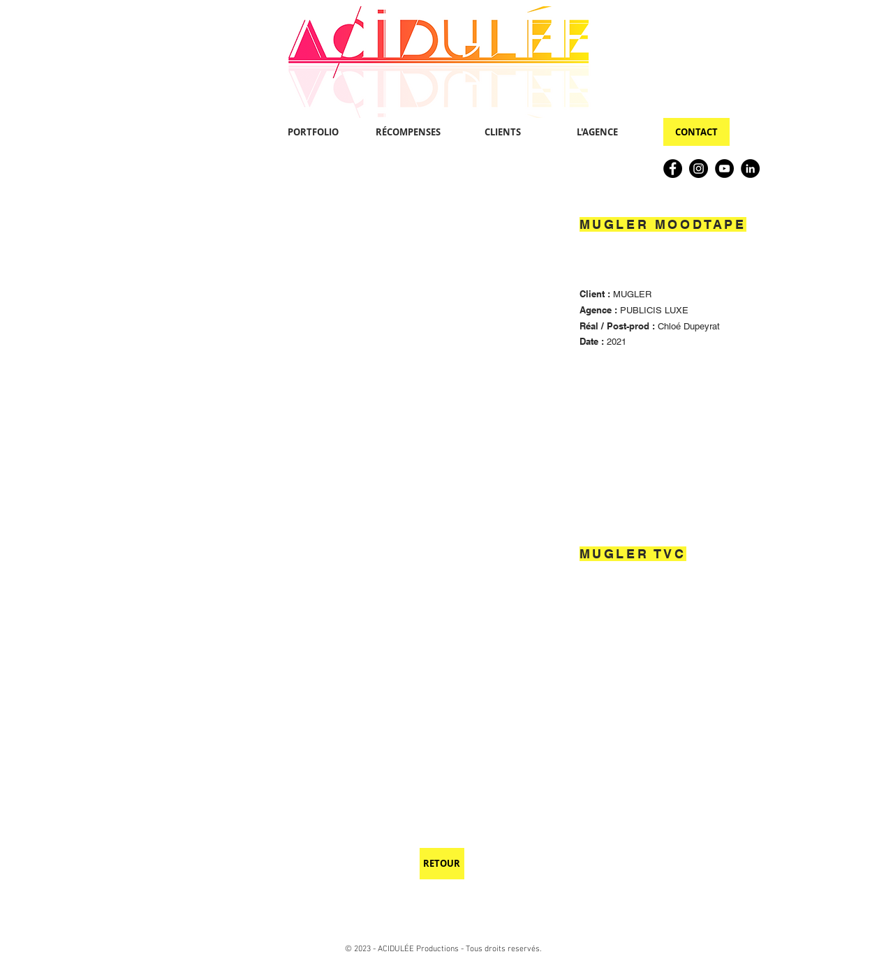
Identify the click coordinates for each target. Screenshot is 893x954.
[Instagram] (698, 168)
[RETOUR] (442, 863)
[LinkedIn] (750, 168)
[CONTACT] (696, 132)
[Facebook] (672, 168)
